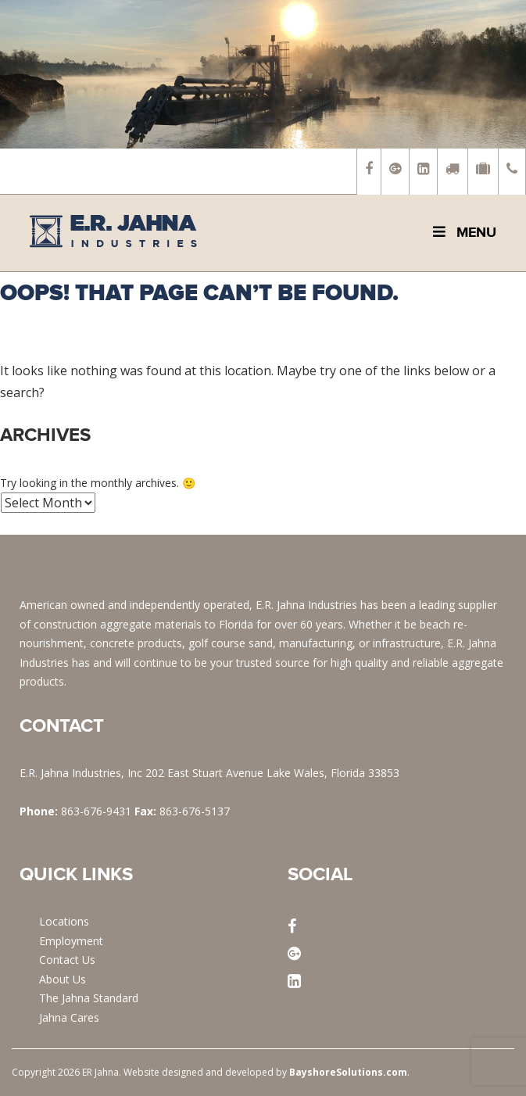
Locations (64, 921)
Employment (71, 940)
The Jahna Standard (88, 997)
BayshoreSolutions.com (348, 1072)
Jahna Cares (69, 1017)
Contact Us (67, 959)
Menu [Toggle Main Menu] (463, 232)
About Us (62, 979)
